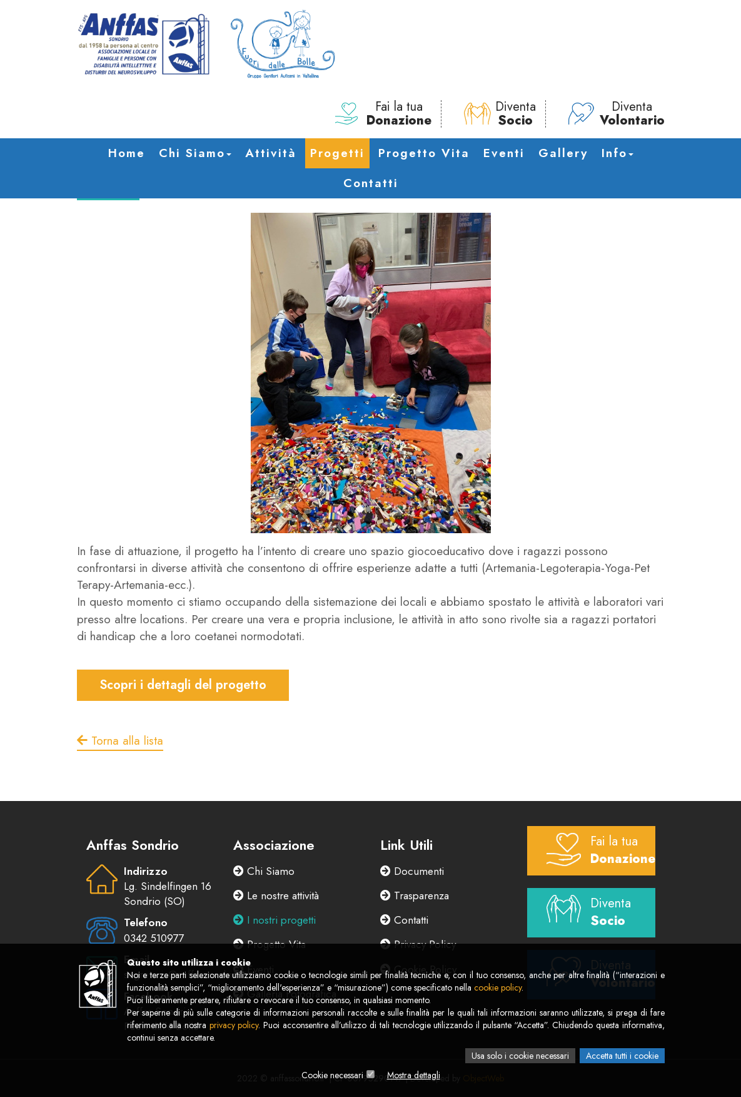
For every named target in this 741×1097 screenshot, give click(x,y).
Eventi (504, 153)
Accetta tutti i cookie (622, 1055)
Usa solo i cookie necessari (520, 1055)
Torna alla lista (120, 740)
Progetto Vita (424, 153)
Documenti (412, 871)
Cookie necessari (332, 1075)
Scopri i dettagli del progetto (182, 685)
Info (617, 153)
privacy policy (234, 1025)
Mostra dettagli (413, 1075)
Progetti (337, 153)
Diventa (500, 114)
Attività (270, 153)
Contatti (370, 183)
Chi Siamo (195, 153)
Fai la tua (383, 114)
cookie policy (498, 987)
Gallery (563, 153)
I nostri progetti (274, 919)
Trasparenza (414, 895)
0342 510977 (154, 938)
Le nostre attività (276, 895)
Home (126, 153)
